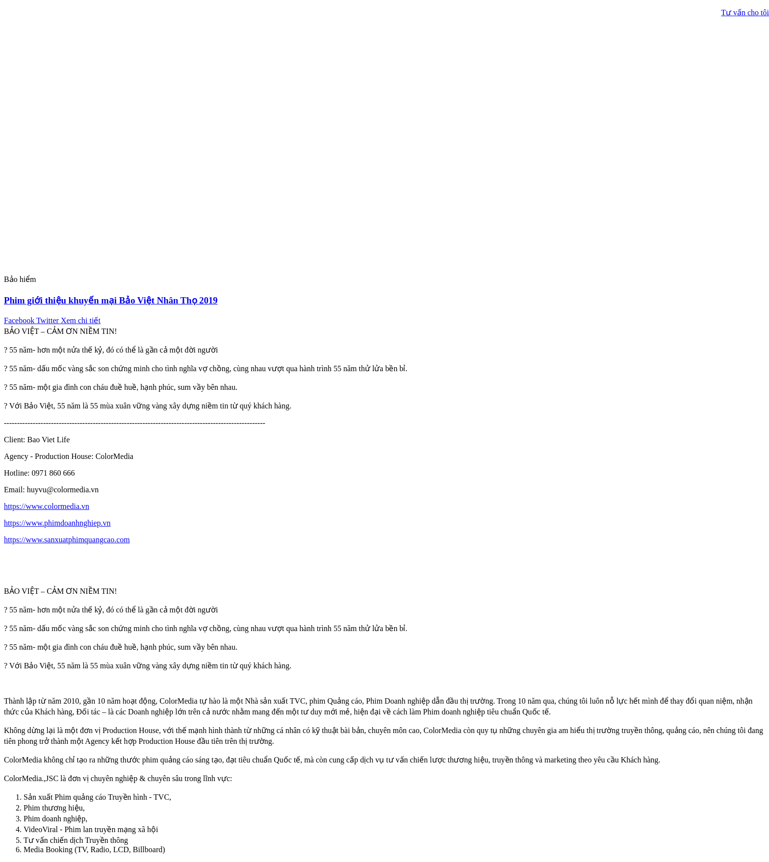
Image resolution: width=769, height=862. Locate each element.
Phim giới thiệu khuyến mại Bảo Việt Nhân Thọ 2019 (111, 300)
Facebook (20, 320)
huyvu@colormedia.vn (63, 489)
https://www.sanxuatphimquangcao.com (67, 539)
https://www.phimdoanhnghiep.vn (57, 523)
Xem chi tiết (81, 320)
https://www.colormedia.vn (46, 506)
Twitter (48, 320)
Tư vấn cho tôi (745, 12)
